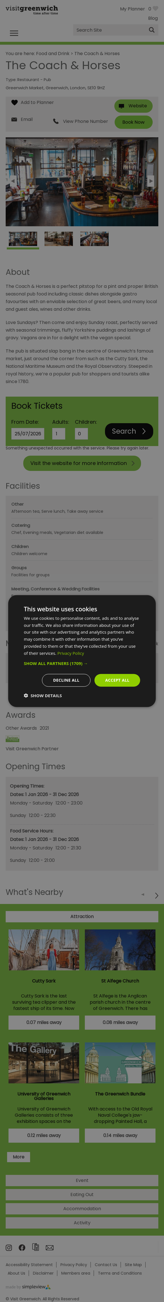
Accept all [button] (117, 680)
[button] (82, 663)
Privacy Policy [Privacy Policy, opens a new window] (70, 653)
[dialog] (82, 651)
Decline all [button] (66, 680)
